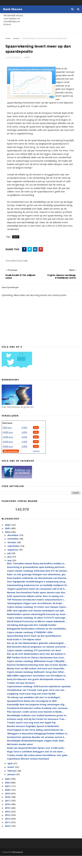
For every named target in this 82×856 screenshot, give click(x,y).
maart (11, 767)
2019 (7, 793)
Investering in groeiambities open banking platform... (36, 567)
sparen (16, 39)
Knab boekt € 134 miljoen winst (24, 639)
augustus (13, 549)
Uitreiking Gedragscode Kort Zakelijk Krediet (31, 625)
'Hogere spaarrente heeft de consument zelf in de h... (36, 589)
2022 (7, 782)
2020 (7, 790)
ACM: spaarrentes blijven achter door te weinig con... (36, 596)
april (10, 763)
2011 (7, 822)
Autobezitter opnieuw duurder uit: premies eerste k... (36, 737)
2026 (7, 525)
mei (9, 560)
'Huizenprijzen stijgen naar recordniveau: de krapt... (35, 603)
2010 (7, 826)
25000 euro (8, 442)
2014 (7, 811)
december (13, 535)
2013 (7, 815)
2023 (7, 779)
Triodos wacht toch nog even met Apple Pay (31, 722)
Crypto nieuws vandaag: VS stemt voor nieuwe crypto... (37, 607)
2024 (7, 532)
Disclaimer (36, 451)
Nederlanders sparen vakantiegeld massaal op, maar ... (37, 614)
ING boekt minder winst (20, 744)
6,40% (24, 442)
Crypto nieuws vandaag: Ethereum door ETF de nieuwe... (37, 571)
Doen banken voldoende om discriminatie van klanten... (37, 578)
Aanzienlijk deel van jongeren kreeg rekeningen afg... (36, 704)
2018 (7, 797)
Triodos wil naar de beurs (21, 683)
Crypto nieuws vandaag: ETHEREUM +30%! (30, 632)
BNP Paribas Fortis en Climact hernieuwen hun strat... (36, 657)
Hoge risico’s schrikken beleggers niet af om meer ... (36, 751)
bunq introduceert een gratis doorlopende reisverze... (36, 679)
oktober (12, 542)
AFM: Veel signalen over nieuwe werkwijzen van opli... (36, 610)
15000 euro (8, 437)
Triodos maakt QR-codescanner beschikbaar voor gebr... (38, 755)
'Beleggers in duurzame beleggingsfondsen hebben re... (38, 733)
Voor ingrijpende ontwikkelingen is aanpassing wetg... (37, 581)
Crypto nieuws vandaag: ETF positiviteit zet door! (34, 650)
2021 (7, 786)
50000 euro (8, 446)
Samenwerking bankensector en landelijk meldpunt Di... (37, 585)
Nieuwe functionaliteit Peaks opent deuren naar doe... (37, 592)
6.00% (24, 432)
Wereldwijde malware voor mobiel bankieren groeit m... (37, 715)
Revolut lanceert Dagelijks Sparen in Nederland (33, 726)
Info (36, 427)
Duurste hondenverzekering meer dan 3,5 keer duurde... (37, 665)
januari (11, 774)
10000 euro (8, 432)
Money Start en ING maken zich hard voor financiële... (36, 668)
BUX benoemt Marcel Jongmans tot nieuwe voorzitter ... (37, 647)
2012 (7, 819)
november (13, 539)
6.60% (24, 437)
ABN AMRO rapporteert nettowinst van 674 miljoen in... (37, 675)
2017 (7, 800)
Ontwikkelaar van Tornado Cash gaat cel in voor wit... (36, 690)
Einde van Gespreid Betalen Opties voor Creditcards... (36, 748)
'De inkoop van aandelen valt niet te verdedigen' (33, 697)
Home (8, 39)
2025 (7, 528)
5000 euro (7, 427)
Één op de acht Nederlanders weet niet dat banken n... (37, 654)
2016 (7, 804)
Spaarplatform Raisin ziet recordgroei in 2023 (32, 701)
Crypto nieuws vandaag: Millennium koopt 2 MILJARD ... (37, 661)
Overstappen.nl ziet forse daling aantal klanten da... (36, 730)
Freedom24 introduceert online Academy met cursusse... (38, 708)
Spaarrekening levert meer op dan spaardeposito (34, 636)
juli (9, 553)
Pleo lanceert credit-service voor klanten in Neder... (35, 712)
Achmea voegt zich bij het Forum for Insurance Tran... (36, 719)
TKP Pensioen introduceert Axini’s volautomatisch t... (36, 599)
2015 (7, 808)
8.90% (24, 427)
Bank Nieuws (12, 9)
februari (12, 771)
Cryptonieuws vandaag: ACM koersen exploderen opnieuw (39, 686)
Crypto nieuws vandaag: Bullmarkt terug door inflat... (36, 672)
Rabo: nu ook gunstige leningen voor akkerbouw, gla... (37, 574)
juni (9, 557)
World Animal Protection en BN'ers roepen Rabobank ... (37, 621)
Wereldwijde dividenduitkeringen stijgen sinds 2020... (36, 740)
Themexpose (17, 852)
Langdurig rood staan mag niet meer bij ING (31, 694)
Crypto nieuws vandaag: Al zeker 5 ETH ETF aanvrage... (37, 618)
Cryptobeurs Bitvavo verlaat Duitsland (28, 759)
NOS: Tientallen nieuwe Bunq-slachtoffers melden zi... (36, 563)
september (13, 546)
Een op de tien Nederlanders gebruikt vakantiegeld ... (36, 643)
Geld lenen (7, 423)
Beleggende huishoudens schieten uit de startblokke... (37, 628)
